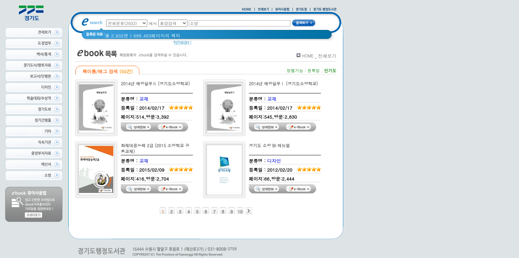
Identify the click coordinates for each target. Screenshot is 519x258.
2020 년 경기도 (212, 44)
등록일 (313, 70)
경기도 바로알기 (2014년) (260, 44)
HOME (308, 55)
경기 (296, 44)
